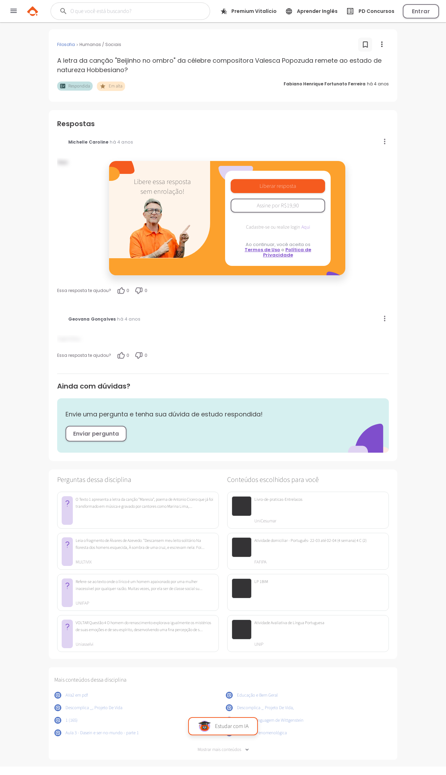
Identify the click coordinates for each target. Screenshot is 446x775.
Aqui (305, 227)
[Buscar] (126, 11)
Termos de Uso (262, 249)
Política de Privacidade (287, 252)
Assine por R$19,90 (278, 205)
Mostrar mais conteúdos (223, 749)
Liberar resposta (278, 186)
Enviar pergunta (96, 434)
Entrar (421, 11)
